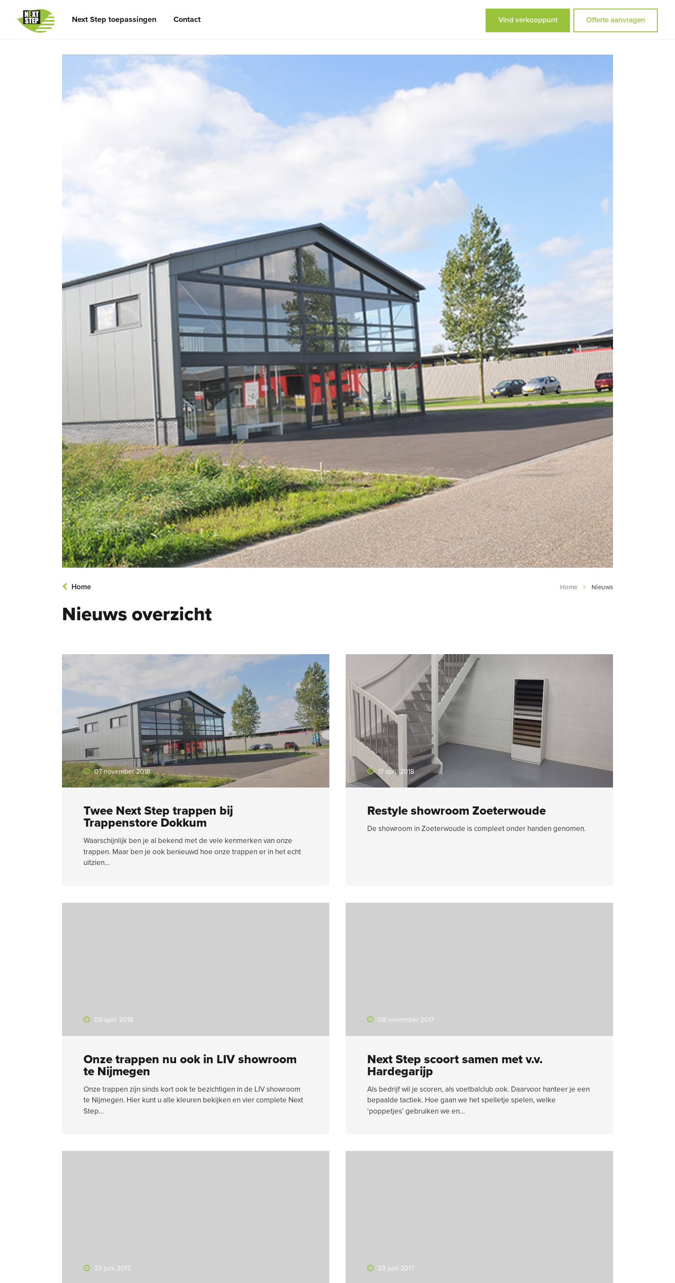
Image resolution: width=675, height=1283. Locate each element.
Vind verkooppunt (528, 20)
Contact (187, 19)
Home (76, 586)
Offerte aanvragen (615, 20)
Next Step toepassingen (114, 19)
